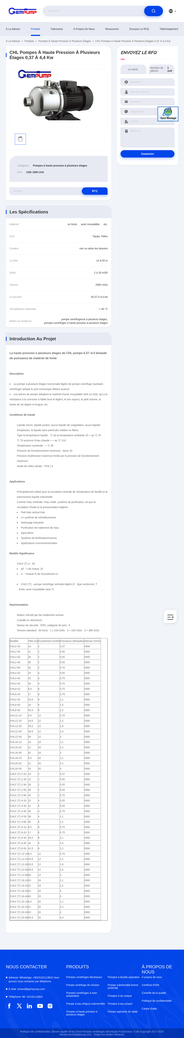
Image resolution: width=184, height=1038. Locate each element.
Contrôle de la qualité (154, 992)
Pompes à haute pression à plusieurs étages (64, 41)
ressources (112, 29)
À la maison (13, 29)
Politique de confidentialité (157, 1000)
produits (35, 29)
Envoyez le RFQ (139, 29)
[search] (153, 11)
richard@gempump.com (27, 989)
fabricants (57, 29)
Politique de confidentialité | (35, 1031)
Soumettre (147, 153)
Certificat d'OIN (150, 985)
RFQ (94, 191)
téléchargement (169, 29)
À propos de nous (84, 29)
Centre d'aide (149, 1008)
